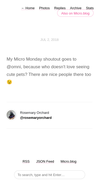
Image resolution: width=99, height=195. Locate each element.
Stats (90, 8)
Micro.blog (69, 161)
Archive (75, 8)
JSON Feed (45, 161)
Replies (59, 8)
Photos (44, 8)
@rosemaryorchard (36, 118)
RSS (26, 161)
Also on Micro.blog (75, 13)
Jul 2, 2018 (49, 40)
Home (28, 8)
